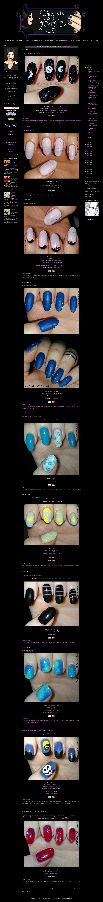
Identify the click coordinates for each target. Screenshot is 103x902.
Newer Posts (26, 888)
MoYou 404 (73, 275)
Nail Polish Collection (9, 40)
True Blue (31, 408)
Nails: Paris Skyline (28, 203)
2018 (88, 155)
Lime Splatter (70, 565)
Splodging (37, 722)
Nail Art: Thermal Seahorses (92, 98)
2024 (88, 142)
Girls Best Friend (36, 195)
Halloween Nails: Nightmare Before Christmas (37, 730)
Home (52, 888)
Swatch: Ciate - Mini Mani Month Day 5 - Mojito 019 (14, 212)
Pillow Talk (24, 883)
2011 (57, 818)
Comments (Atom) (33, 891)
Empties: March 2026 (93, 101)
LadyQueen (54, 406)
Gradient (43, 195)
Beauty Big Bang (30, 120)
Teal (73, 489)
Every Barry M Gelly (76, 40)
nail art (39, 122)
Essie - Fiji (51, 183)
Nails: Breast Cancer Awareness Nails (35, 811)
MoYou (35, 122)
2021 (88, 149)
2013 (66, 818)
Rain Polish (48, 567)
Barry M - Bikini (51, 783)
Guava (45, 489)
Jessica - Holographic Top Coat (51, 553)
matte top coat (61, 406)
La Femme (62, 720)
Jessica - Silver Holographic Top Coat (51, 187)
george (32, 406)
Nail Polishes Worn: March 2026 (93, 117)
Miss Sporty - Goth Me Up (51, 784)
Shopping (15, 154)
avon (27, 565)
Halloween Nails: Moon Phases (32, 53)
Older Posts (77, 888)
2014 (88, 164)
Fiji (30, 195)
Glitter (27, 642)
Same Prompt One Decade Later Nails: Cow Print (93, 94)
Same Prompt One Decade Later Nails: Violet (93, 110)
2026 (88, 67)
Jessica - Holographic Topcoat (55, 108)
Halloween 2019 (64, 120)
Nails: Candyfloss (28, 130)
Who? (97, 40)
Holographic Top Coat (74, 120)
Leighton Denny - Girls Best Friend (51, 185)
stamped (62, 122)
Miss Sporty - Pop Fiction (51, 710)
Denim (27, 406)
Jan (89, 137)
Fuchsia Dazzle (47, 881)
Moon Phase (30, 122)
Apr (89, 69)
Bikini (32, 801)
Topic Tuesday (13, 137)
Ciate (42, 565)
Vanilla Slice (78, 489)
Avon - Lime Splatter (51, 552)
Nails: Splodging (27, 651)
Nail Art (13, 134)
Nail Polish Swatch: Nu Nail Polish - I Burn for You (14, 179)
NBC (44, 803)
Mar (89, 132)
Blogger (70, 898)
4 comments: (26, 718)
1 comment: (26, 118)
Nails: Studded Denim (29, 285)
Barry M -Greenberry (51, 709)
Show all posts (66, 46)
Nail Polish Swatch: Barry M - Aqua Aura (13, 194)
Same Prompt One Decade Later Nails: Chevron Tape (93, 128)
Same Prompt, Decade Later (62, 40)
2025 (88, 140)
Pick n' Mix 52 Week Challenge (37, 567)
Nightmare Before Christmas (53, 803)
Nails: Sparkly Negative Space (32, 575)
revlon (43, 122)
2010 (88, 173)
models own (68, 406)
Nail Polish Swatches (13, 146)
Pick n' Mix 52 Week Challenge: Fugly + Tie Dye (38, 498)
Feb (89, 135)
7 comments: (26, 487)
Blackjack (51, 120)
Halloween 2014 (60, 801)
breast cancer (38, 881)
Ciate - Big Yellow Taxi (51, 550)
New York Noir (63, 642)
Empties (10, 154)
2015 (88, 162)
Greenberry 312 (35, 720)
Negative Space (55, 642)
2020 (88, 151)
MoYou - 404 (56, 267)
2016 (88, 160)
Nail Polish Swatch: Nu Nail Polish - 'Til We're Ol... (93, 122)
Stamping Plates (49, 40)
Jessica (24, 122)
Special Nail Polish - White (52, 122)
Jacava (61, 489)
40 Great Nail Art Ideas (32, 489)
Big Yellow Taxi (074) (34, 565)
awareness (32, 881)
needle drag (25, 567)
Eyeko (45, 565)
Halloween (57, 120)
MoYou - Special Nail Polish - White (57, 110)
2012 (60, 818)
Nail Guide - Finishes (88, 40)
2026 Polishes (19, 40)
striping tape (71, 642)
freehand (36, 801)
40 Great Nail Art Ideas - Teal (32, 416)
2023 (88, 144)
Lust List (27, 40)
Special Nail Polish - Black (28, 277)
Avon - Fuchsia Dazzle (51, 873)
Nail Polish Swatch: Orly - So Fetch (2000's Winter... (93, 105)
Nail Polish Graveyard (37, 40)
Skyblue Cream (30, 722)
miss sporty (69, 720)
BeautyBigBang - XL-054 (41, 120)
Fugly (49, 565)
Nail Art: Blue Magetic (93, 85)
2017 (88, 158)
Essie (27, 195)
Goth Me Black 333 (44, 801)
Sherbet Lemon (66, 803)
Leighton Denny (66, 195)
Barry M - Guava (51, 707)
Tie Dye (54, 567)
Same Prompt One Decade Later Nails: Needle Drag (14, 163)
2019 (88, 153)
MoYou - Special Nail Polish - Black (57, 265)
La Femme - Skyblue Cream (51, 705)
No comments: (27, 193)
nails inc (48, 642)
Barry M (40, 489)
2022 (88, 146)
